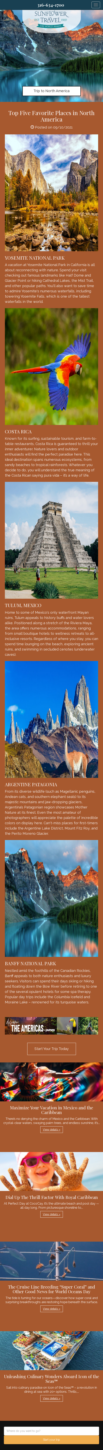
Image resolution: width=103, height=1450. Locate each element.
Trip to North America (51, 91)
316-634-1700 (50, 5)
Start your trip (51, 1439)
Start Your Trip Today (51, 1049)
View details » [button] (51, 1129)
